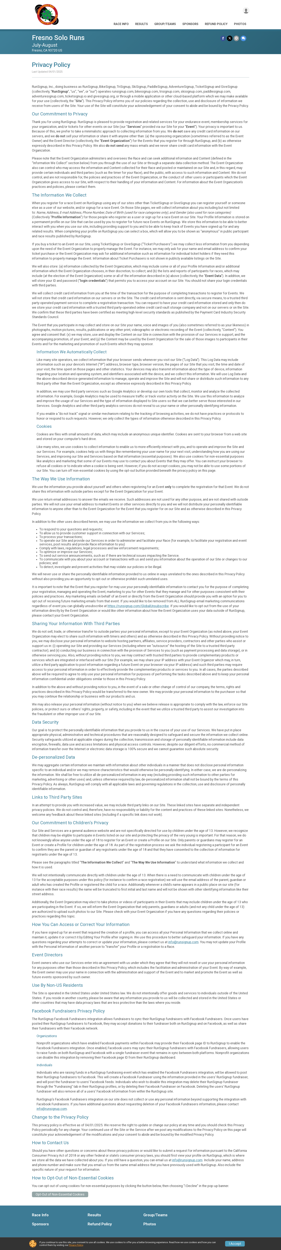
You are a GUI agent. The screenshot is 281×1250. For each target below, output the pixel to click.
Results (141, 24)
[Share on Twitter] (230, 38)
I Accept (235, 1244)
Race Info (121, 24)
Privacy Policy (76, 1245)
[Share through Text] (243, 38)
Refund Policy (216, 24)
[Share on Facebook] (223, 38)
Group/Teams (165, 24)
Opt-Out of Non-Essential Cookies (60, 1194)
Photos (240, 24)
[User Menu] (245, 10)
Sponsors (190, 24)
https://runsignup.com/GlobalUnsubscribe (138, 606)
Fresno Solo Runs (58, 38)
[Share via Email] (236, 38)
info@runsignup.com (183, 942)
